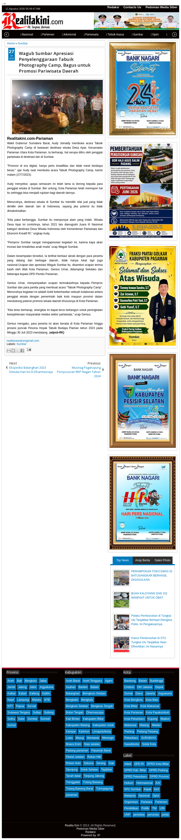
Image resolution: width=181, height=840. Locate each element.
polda (165, 814)
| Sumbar (127, 34)
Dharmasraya (94, 712)
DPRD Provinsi (159, 776)
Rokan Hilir (94, 757)
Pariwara (146, 802)
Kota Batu (152, 699)
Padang (129, 731)
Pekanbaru (131, 737)
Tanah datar (73, 776)
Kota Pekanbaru (134, 718)
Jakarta (150, 693)
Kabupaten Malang (78, 725)
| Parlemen (37, 34)
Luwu (69, 737)
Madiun (165, 718)
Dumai (128, 693)
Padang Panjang (147, 731)
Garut (139, 693)
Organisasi (131, 802)
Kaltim (46, 693)
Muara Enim (73, 744)
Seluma (88, 763)
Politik (145, 808)
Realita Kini (72, 825)
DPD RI (139, 764)
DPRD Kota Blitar (158, 764)
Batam (94, 687)
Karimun (84, 731)
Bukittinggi (156, 680)
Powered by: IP (90, 835)
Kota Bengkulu (133, 699)
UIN (162, 808)
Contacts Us (132, 7)
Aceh (11, 680)
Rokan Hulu (73, 763)
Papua (20, 706)
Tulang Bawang (93, 782)
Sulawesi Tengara (19, 712)
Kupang (152, 718)
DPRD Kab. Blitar (135, 770)
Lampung (23, 699)
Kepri (11, 699)
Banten (82, 687)
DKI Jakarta (144, 687)
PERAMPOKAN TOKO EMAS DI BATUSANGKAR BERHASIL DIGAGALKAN (151, 575)
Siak (111, 763)
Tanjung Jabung (94, 776)
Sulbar (37, 712)
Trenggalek (73, 782)
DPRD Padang (158, 770)
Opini (156, 795)
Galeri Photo (162, 560)
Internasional (144, 783)
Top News (122, 560)
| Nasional (16, 34)
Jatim (33, 687)
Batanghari (73, 693)
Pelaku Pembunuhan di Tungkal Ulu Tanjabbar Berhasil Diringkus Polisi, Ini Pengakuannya (151, 620)
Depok (159, 687)
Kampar (71, 731)
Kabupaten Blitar (93, 718)
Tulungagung (104, 788)
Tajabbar (106, 769)
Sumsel (45, 718)
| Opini (144, 34)
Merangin (108, 737)
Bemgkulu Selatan (94, 693)
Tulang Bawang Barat (79, 788)
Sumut (12, 725)
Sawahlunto (131, 744)
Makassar (130, 725)
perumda (153, 814)
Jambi (11, 687)
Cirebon (129, 687)
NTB (47, 699)
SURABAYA (148, 737)
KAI (158, 783)
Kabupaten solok (103, 725)
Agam (108, 680)
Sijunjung (72, 769)
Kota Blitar (130, 706)
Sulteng (49, 712)
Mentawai (93, 737)
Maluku (36, 699)
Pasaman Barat (101, 750)
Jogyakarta (46, 687)
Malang (144, 725)
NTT (10, 706)
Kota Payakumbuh (157, 712)
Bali (19, 680)
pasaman (72, 795)
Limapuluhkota (101, 731)
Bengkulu (31, 680)
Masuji (80, 737)
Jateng (22, 687)
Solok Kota (149, 744)
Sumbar (21, 344)
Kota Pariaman (133, 712)
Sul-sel (31, 706)
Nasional (144, 795)
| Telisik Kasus (105, 34)
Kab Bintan (73, 718)
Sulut (21, 718)
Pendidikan (131, 808)
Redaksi (113, 7)
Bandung (130, 680)
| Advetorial (59, 34)
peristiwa (138, 814)
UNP (127, 814)
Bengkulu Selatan (77, 706)
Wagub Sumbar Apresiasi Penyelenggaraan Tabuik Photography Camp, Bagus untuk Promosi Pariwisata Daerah (54, 62)
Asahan (71, 687)
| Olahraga (162, 34)
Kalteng (34, 693)
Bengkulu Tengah (102, 706)
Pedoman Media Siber (161, 7)
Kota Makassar (149, 706)
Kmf (156, 789)
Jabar (43, 680)
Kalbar (12, 693)
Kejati (147, 789)
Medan (156, 725)
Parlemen (161, 802)
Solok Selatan (89, 769)
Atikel (127, 764)
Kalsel (22, 693)
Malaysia (130, 795)
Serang (101, 763)
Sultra (11, 718)
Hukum (128, 783)
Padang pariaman (77, 750)
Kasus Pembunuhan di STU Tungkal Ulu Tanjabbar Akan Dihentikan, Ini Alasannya (148, 642)
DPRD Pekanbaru (135, 776)
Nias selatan (92, 744)
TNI (154, 808)
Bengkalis (72, 699)
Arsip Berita (142, 560)
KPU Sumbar (132, 789)
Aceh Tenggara (92, 680)
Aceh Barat (73, 680)
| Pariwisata (81, 34)
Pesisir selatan (75, 757)
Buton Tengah (74, 712)
